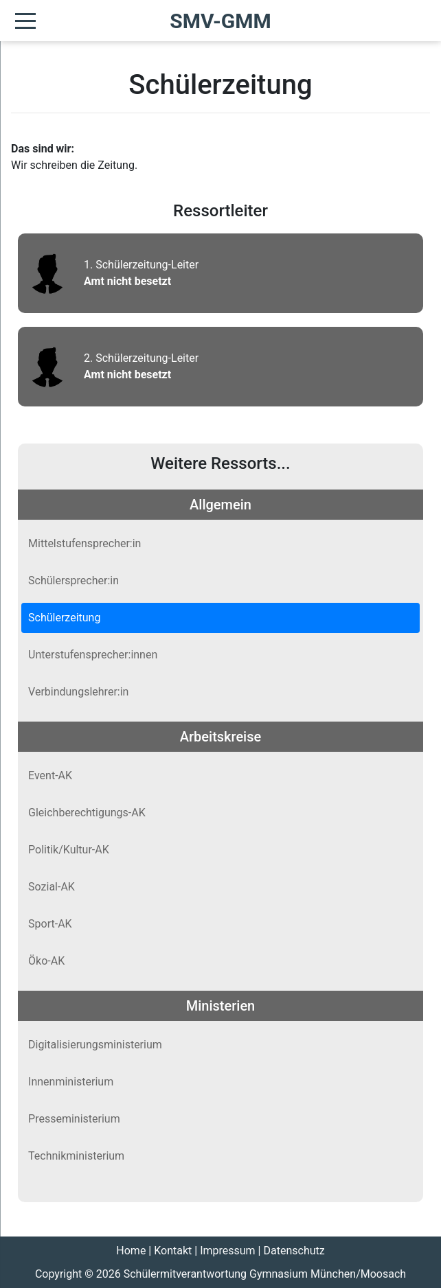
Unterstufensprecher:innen (92, 654)
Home (131, 1250)
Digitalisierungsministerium (95, 1044)
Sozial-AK (51, 886)
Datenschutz (293, 1250)
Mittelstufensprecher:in (84, 543)
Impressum (228, 1250)
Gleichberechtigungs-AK (87, 812)
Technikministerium (76, 1155)
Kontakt (173, 1250)
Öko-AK (46, 960)
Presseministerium (74, 1118)
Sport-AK (50, 923)
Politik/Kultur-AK (68, 849)
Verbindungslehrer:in (78, 691)
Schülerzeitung (64, 617)
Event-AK (50, 775)
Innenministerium (70, 1081)
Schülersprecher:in (73, 580)
